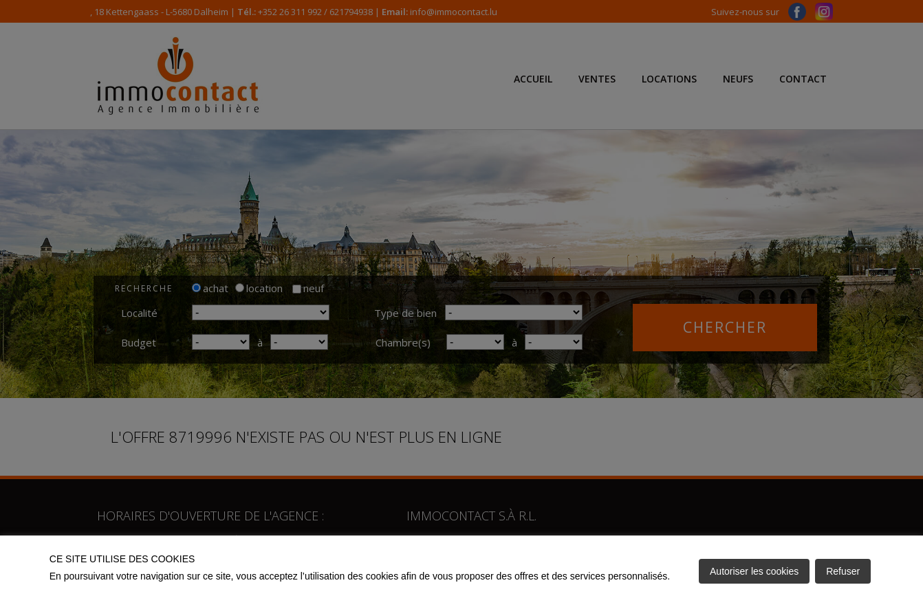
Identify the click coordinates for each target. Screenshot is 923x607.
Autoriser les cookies (754, 571)
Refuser (843, 571)
